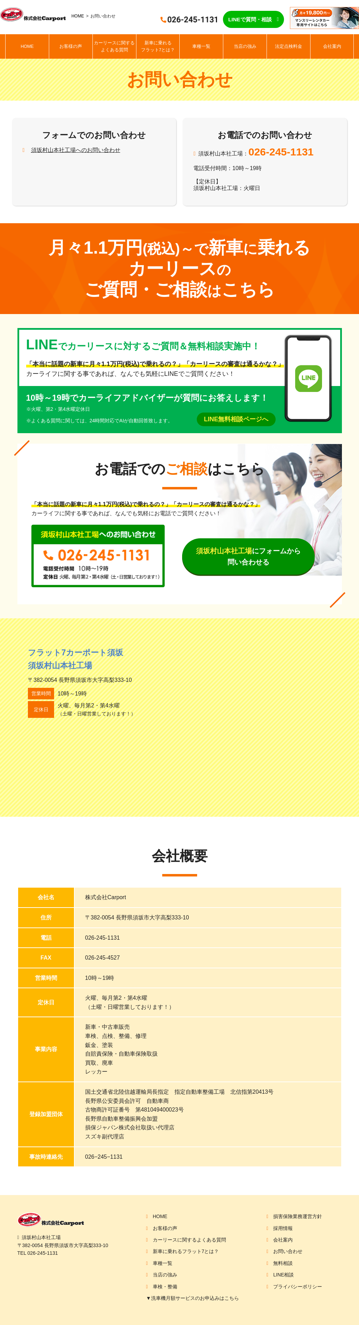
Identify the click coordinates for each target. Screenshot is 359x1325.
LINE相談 (283, 1274)
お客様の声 (70, 46)
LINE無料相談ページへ (236, 419)
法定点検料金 (288, 46)
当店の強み (245, 46)
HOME (78, 16)
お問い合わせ (287, 1251)
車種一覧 (201, 46)
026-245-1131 (281, 152)
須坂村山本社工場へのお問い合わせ (75, 150)
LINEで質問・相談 (249, 19)
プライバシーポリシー (297, 1286)
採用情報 (283, 1228)
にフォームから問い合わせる (248, 556)
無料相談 (283, 1263)
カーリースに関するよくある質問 (114, 46)
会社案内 (332, 46)
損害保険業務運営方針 (297, 1216)
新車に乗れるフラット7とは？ (158, 46)
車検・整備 (165, 1286)
